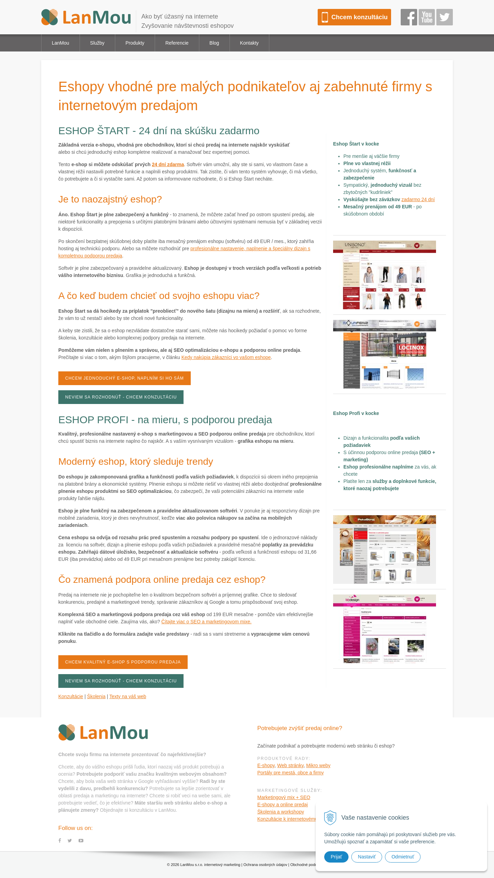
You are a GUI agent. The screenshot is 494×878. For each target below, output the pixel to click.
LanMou (60, 43)
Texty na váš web (127, 696)
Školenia (96, 696)
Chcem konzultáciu (359, 17)
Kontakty (249, 43)
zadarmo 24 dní (418, 199)
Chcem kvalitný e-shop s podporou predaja (123, 662)
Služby (97, 43)
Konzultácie (70, 696)
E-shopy (265, 765)
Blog (214, 43)
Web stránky (290, 765)
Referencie (177, 43)
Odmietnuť (402, 856)
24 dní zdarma (168, 164)
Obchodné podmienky (308, 865)
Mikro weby (318, 765)
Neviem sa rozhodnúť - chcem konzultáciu (121, 397)
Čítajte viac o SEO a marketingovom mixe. (206, 621)
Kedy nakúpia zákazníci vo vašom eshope (226, 357)
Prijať (336, 856)
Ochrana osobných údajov (265, 865)
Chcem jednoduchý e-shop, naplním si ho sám (124, 378)
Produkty (135, 43)
